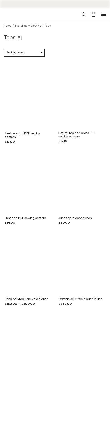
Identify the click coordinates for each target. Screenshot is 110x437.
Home (7, 25)
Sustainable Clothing (28, 25)
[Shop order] (24, 53)
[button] (84, 14)
